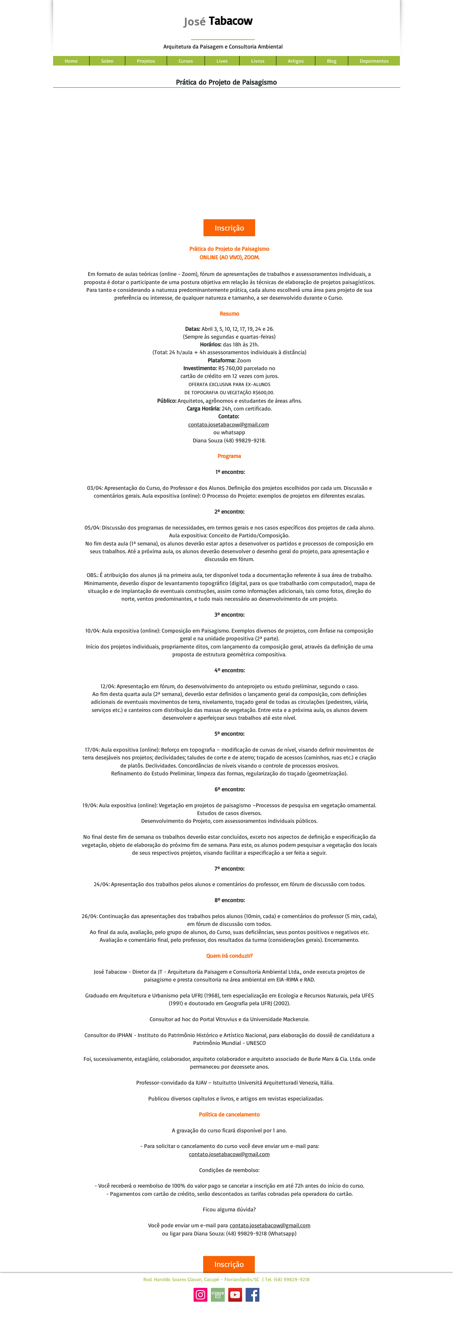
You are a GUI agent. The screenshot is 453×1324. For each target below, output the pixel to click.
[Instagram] (200, 1295)
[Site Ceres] (218, 1295)
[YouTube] (235, 1295)
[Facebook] (252, 1295)
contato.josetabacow (213, 424)
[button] (229, 227)
